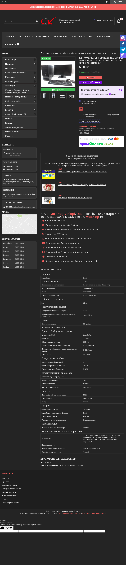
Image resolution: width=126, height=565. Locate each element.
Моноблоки (60, 36)
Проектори (10, 105)
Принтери (10, 77)
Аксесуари (10, 86)
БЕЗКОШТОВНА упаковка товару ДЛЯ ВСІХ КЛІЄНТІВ (82, 184)
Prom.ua (77, 511)
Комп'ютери (42, 36)
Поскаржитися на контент (70, 513)
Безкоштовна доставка (81, 109)
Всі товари (24, 36)
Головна (9, 36)
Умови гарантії (12, 132)
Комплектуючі (105, 36)
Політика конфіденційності (94, 513)
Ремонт (8, 118)
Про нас (8, 136)
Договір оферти (9, 492)
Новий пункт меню (10, 502)
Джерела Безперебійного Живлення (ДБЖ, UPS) (17, 91)
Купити (91, 77)
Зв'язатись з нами (9, 485)
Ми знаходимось (9, 496)
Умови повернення (14, 127)
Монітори (77, 36)
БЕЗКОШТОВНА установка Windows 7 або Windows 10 (82, 171)
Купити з (91, 82)
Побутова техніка (13, 101)
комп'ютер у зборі (61, 213)
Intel (80, 213)
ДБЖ (90, 36)
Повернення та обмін (11, 489)
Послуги (9, 44)
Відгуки (8, 123)
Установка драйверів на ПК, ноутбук (75, 197)
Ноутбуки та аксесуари (15, 73)
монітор (92, 216)
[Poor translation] (9, 528)
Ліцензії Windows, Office (16, 114)
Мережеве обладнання (15, 97)
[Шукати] (37, 21)
